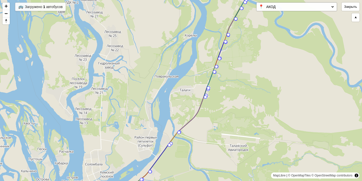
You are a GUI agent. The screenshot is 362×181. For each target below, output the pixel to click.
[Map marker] (245, 2)
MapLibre (279, 175)
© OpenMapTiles (299, 175)
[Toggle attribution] (356, 175)
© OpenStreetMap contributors (331, 175)
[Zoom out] (6, 13)
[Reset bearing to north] (6, 20)
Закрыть (350, 7)
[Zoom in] (6, 6)
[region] (181, 90)
